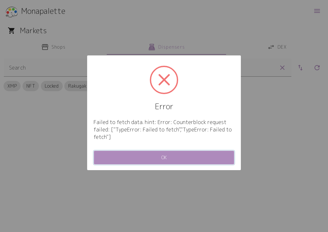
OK (164, 157)
